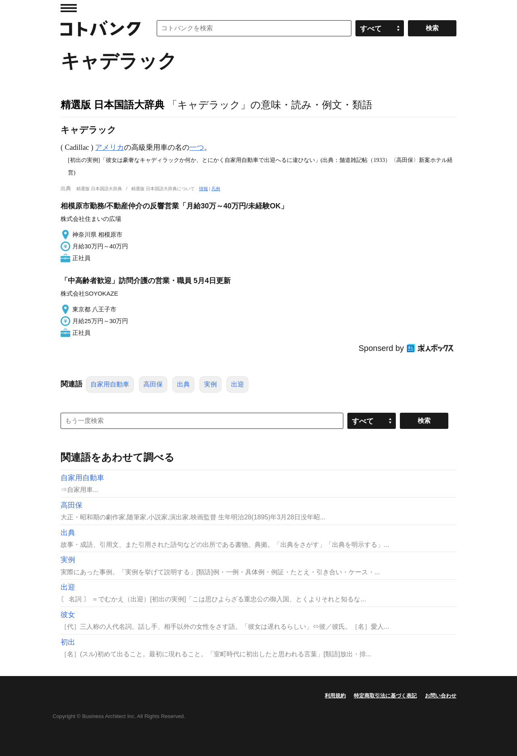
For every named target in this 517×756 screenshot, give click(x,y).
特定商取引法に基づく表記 (385, 696)
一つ (196, 147)
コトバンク (101, 28)
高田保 (153, 384)
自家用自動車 (109, 384)
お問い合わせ (440, 696)
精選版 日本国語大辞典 (112, 104)
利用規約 (335, 696)
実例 (210, 384)
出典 (183, 384)
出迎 (237, 384)
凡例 (215, 188)
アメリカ (109, 147)
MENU (69, 8)
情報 (203, 188)
